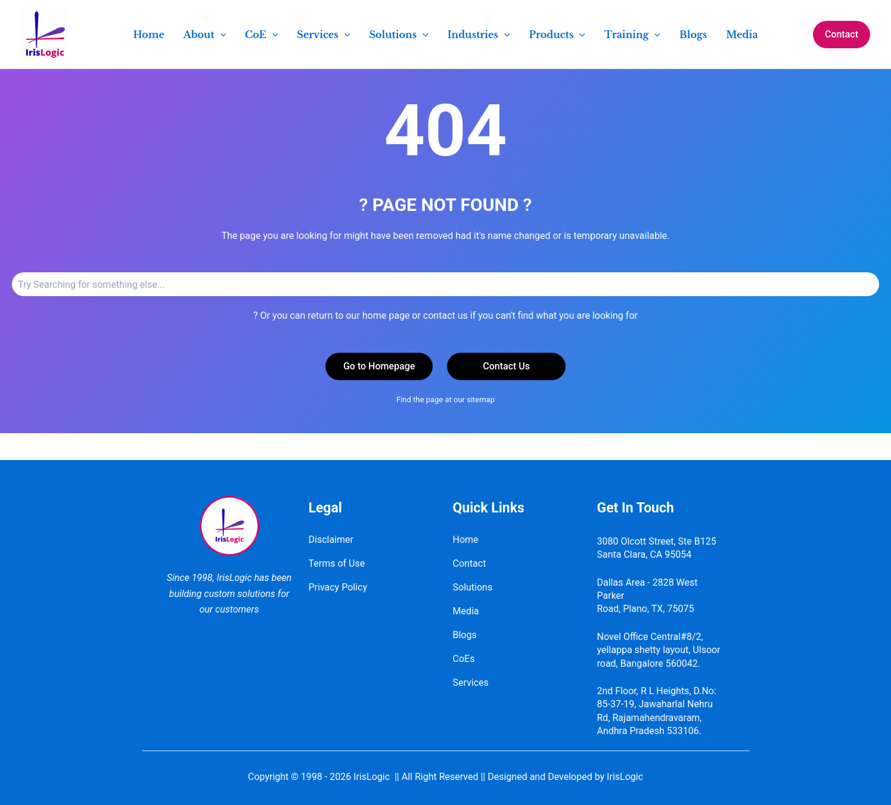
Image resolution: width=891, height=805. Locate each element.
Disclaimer (331, 539)
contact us (445, 315)
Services (471, 682)
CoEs (464, 658)
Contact (469, 563)
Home (466, 539)
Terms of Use (337, 563)
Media (466, 611)
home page (386, 315)
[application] (220, 34)
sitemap (481, 399)
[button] (841, 34)
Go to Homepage (379, 366)
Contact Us (506, 366)
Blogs (465, 635)
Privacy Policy (338, 587)
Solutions (473, 587)
